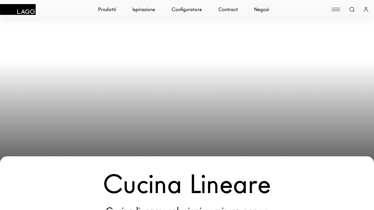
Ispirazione (143, 9)
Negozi (261, 9)
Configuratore (187, 9)
